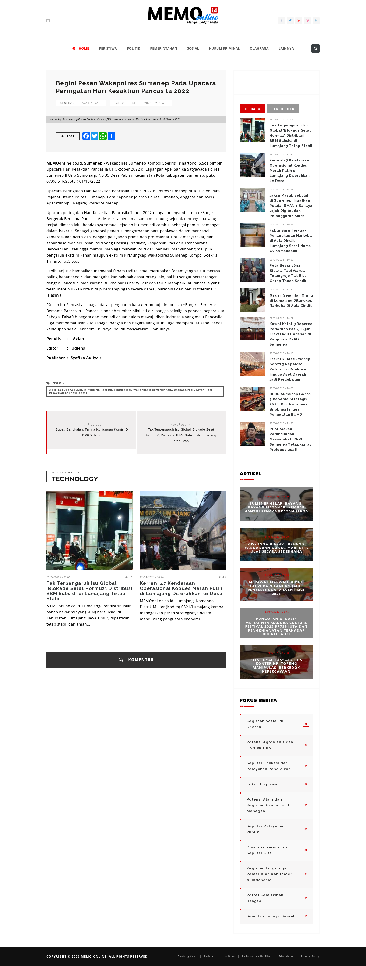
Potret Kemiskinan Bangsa (265, 898)
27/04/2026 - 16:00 (282, 388)
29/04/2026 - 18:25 (282, 189)
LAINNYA (286, 48)
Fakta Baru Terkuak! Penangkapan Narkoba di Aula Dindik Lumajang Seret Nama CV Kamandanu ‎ (291, 240)
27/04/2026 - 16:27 (282, 318)
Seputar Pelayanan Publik (266, 829)
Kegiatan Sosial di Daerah (265, 724)
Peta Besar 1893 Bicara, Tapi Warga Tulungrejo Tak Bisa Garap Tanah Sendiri (289, 273)
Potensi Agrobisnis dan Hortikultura (270, 745)
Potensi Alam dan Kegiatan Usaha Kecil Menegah (268, 805)
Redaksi (209, 956)
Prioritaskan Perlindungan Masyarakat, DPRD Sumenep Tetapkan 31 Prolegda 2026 (290, 439)
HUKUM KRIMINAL (224, 48)
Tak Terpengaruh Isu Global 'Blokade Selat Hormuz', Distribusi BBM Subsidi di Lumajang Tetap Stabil (181, 435)
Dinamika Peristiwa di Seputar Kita (268, 850)
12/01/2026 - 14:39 (277, 496)
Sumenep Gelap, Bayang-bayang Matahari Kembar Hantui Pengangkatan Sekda (276, 507)
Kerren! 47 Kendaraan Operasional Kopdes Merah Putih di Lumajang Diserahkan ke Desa (181, 588)
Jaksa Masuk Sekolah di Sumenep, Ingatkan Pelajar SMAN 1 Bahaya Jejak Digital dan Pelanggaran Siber (291, 205)
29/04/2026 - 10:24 (282, 224)
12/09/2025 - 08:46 (277, 612)
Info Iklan (228, 956)
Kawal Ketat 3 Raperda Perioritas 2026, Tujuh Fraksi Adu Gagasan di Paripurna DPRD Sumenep (291, 334)
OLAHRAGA (259, 48)
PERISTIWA (108, 48)
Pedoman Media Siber (257, 956)
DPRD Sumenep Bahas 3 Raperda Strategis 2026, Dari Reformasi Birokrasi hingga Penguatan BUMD (290, 404)
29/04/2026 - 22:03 (58, 577)
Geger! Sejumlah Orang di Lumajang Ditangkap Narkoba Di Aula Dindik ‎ (291, 300)
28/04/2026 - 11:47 (282, 289)
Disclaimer (286, 956)
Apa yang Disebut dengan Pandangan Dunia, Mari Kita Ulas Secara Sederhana (276, 547)
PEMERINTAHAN (163, 48)
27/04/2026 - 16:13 (282, 353)
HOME (80, 48)
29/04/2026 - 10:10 (282, 259)
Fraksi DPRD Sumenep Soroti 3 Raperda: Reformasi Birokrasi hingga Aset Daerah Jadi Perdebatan (290, 369)
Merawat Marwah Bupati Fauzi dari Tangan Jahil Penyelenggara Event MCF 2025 (276, 588)
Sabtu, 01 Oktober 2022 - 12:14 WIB (141, 102)
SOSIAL (193, 48)
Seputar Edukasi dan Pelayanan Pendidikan (269, 766)
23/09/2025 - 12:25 (277, 575)
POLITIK (133, 48)
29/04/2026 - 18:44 (152, 577)
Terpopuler (283, 109)
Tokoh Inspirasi (262, 784)
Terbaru (252, 109)
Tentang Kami (187, 956)
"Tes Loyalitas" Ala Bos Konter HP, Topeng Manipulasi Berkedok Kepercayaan (276, 665)
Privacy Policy (310, 956)
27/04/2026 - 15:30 (282, 423)
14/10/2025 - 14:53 (277, 536)
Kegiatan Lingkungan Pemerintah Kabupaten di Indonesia (270, 874)
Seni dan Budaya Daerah (80, 102)
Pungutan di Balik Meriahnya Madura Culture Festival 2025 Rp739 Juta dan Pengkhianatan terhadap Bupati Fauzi (276, 626)
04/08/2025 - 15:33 (277, 652)
